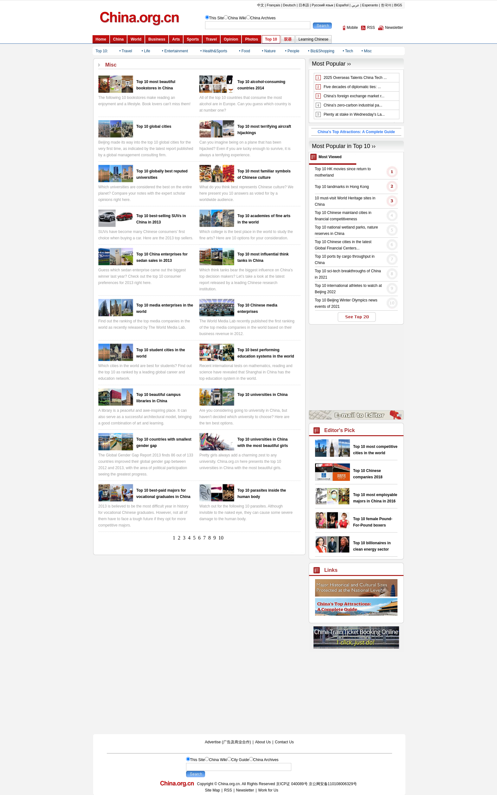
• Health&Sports (213, 51)
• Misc (367, 51)
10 (220, 537)
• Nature (269, 51)
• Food (244, 51)
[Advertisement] (356, 694)
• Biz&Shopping (321, 51)
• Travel (125, 51)
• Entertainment (175, 51)
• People (292, 51)
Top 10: (102, 51)
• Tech (348, 51)
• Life (146, 51)
